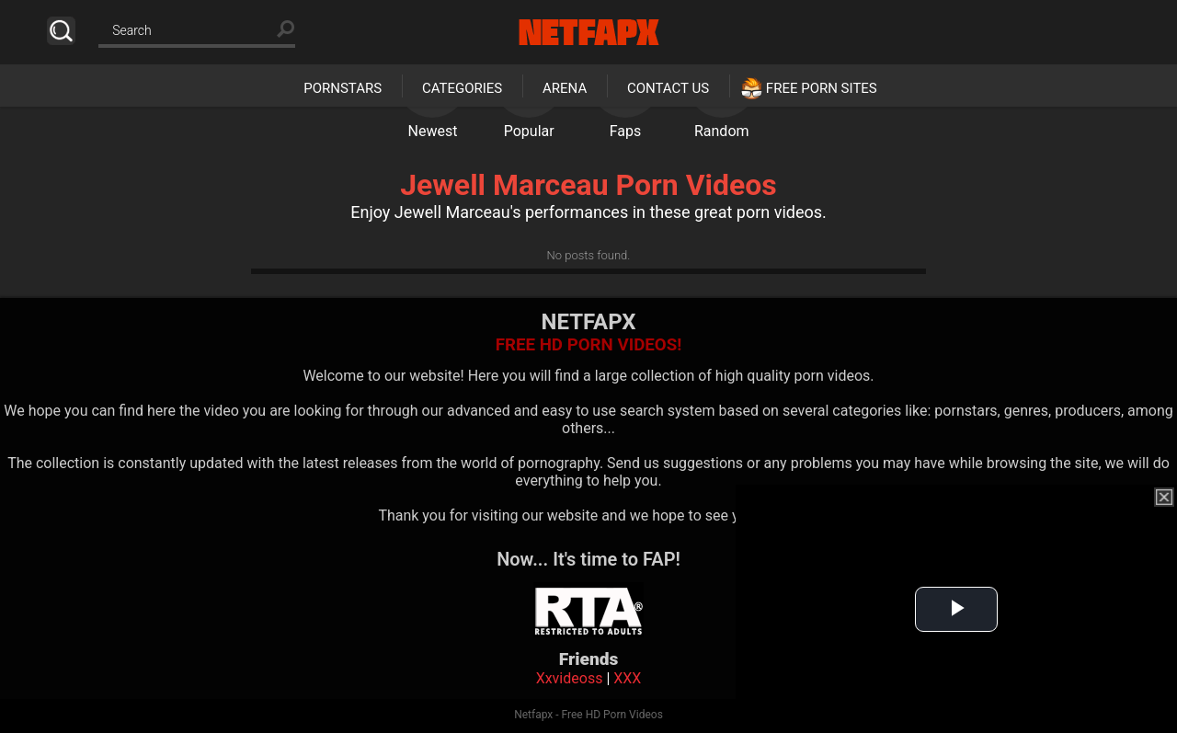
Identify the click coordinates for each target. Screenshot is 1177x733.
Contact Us (668, 88)
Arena (565, 88)
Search (61, 31)
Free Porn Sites (821, 88)
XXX (627, 678)
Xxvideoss (569, 678)
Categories (462, 88)
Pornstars (342, 88)
